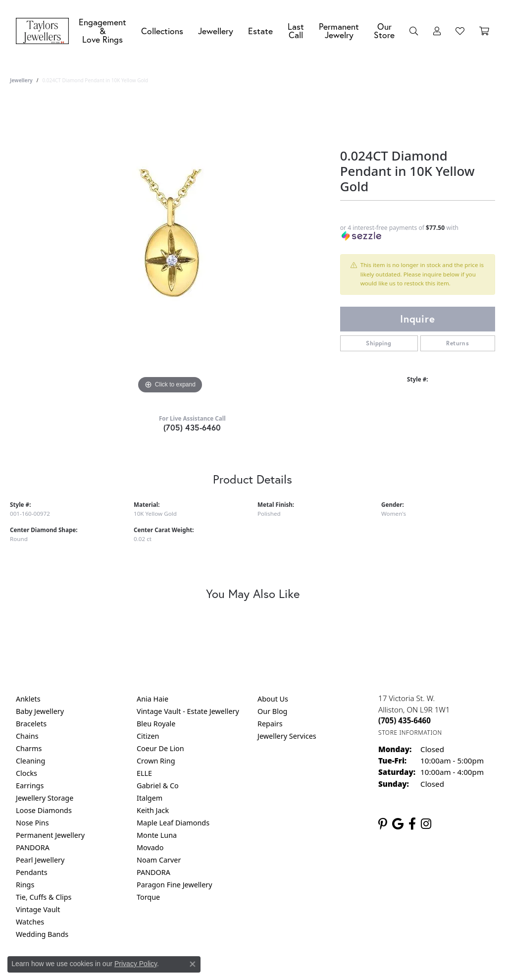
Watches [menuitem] (30, 921)
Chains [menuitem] (27, 736)
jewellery (21, 80)
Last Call (296, 31)
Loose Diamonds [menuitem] (44, 810)
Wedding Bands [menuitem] (42, 934)
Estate (260, 31)
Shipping (378, 343)
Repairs (270, 723)
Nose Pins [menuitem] (32, 822)
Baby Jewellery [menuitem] (40, 711)
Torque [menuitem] (148, 897)
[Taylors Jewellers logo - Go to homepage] (45, 31)
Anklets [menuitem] (28, 699)
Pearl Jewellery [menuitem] (40, 860)
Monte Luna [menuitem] (157, 835)
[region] (169, 247)
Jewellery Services (286, 736)
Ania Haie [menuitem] (152, 699)
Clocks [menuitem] (26, 773)
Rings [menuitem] (25, 884)
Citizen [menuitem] (148, 736)
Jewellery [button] (215, 31)
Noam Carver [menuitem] (159, 860)
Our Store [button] (384, 31)
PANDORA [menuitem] (33, 847)
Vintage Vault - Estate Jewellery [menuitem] (188, 711)
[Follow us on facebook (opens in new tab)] (412, 824)
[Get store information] (410, 732)
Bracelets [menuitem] (31, 723)
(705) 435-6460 (192, 427)
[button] (413, 31)
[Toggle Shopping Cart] (484, 31)
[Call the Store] (404, 720)
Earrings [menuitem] (30, 785)
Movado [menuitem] (150, 847)
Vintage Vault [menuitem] (38, 909)
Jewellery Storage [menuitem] (44, 798)
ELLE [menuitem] (144, 773)
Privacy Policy (135, 964)
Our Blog (272, 711)
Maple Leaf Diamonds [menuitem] (173, 822)
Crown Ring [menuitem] (156, 760)
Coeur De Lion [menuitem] (160, 748)
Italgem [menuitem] (149, 798)
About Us (272, 699)
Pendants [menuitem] (32, 872)
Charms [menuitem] (29, 748)
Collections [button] (162, 31)
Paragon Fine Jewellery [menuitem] (174, 884)
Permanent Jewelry (339, 31)
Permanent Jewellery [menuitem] (50, 835)
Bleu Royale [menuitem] (156, 723)
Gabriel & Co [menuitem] (158, 785)
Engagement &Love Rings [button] (102, 30)
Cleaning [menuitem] (30, 760)
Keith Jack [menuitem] (153, 810)
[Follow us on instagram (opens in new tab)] (426, 824)
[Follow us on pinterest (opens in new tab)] (382, 824)
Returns (457, 343)
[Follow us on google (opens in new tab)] (398, 824)
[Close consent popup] (193, 964)
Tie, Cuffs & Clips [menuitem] (44, 897)
